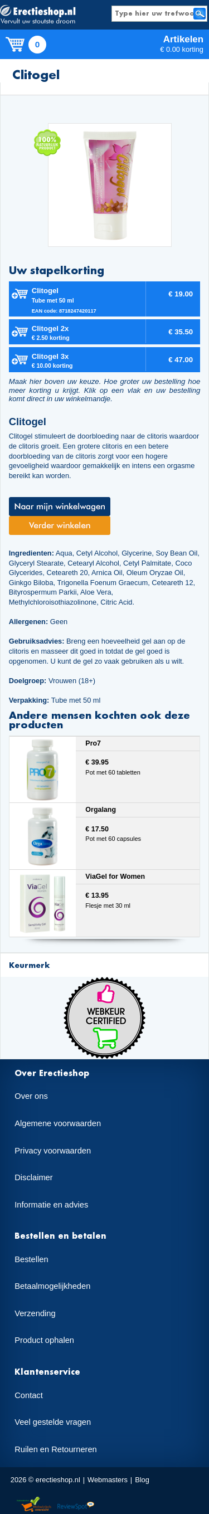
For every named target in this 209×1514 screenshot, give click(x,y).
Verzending (34, 1313)
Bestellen (31, 1259)
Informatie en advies (51, 1204)
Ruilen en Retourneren (55, 1449)
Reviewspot (75, 1505)
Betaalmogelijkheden (52, 1286)
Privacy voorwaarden (52, 1150)
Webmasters (108, 1480)
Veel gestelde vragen (52, 1422)
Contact (28, 1395)
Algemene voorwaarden (57, 1123)
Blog (142, 1480)
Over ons (30, 1096)
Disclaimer (33, 1177)
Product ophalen (44, 1340)
